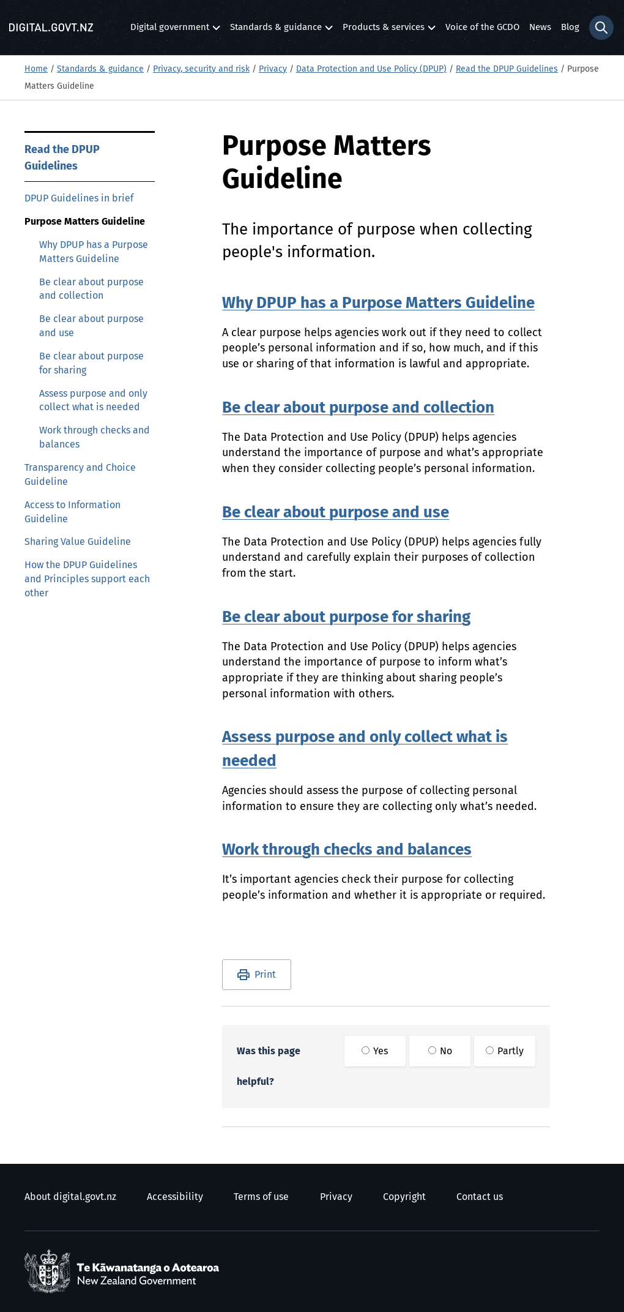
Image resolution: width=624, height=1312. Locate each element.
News (540, 27)
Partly (505, 1051)
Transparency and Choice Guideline (80, 475)
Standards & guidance (276, 30)
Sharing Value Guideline (77, 542)
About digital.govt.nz (70, 1197)
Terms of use (261, 1197)
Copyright (404, 1197)
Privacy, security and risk (201, 69)
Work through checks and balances (94, 437)
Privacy (273, 69)
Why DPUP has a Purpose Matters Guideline (93, 252)
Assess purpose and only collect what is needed (93, 401)
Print (265, 975)
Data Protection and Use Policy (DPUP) (371, 69)
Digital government (169, 30)
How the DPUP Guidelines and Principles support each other (87, 579)
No (440, 1051)
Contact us (479, 1197)
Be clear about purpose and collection (91, 289)
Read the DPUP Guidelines (507, 69)
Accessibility (175, 1197)
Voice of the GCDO (482, 27)
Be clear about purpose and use (91, 326)
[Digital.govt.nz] (51, 27)
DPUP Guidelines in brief (78, 198)
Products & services (384, 30)
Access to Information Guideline (72, 512)
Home (36, 69)
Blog (570, 27)
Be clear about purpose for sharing (91, 363)
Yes (375, 1051)
